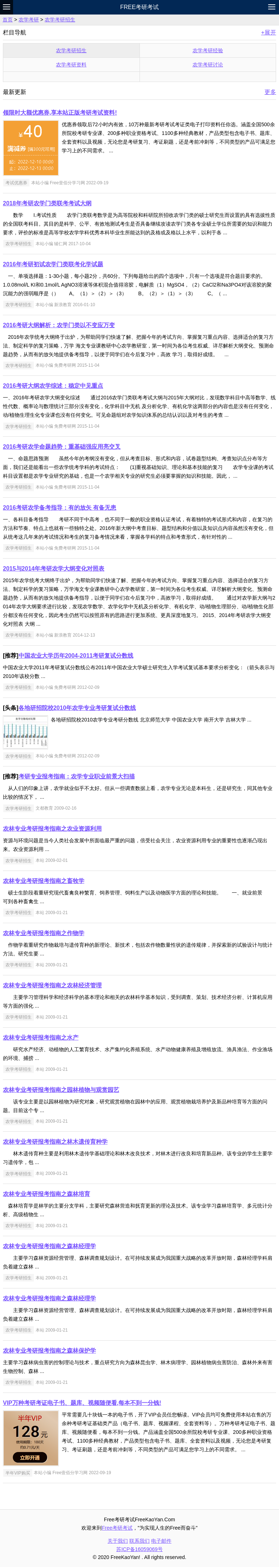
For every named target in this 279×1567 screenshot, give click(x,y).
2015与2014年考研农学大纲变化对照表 (53, 568)
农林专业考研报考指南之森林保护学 (49, 1351)
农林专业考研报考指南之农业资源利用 (52, 829)
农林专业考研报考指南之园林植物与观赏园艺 (61, 1090)
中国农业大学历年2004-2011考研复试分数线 (76, 656)
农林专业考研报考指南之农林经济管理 (52, 985)
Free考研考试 (139, 7)
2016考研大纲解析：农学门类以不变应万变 (59, 325)
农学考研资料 (71, 64)
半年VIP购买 (17, 1472)
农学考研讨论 (208, 64)
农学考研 (29, 19)
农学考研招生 (60, 19)
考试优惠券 (16, 182)
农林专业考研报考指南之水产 (40, 1038)
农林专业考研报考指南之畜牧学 (43, 881)
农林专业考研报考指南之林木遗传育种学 (55, 1142)
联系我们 (139, 1541)
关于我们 (118, 1541)
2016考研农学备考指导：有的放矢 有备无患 (59, 508)
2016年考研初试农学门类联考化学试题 (53, 264)
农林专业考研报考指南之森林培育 (46, 1194)
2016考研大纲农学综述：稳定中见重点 (53, 386)
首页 (8, 19)
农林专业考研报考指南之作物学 (43, 933)
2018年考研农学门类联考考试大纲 (47, 203)
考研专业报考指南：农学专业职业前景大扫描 (77, 776)
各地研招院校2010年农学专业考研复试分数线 (77, 708)
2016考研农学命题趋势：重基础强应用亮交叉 (62, 447)
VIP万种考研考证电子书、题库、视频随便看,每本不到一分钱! (82, 1403)
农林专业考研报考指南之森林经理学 (49, 1246)
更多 (270, 92)
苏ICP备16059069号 (139, 1549)
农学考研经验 (208, 50)
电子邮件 (161, 1541)
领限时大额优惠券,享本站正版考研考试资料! (60, 113)
